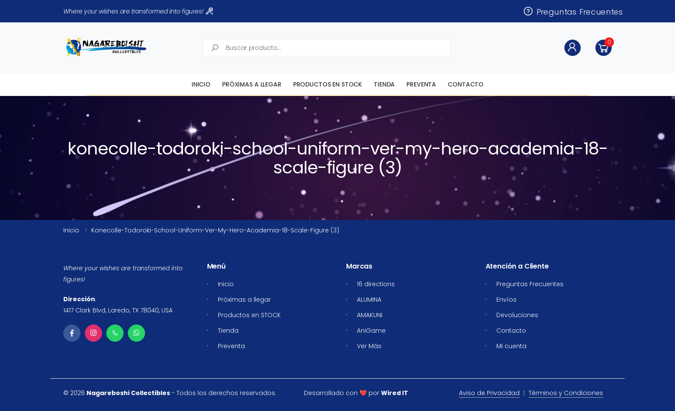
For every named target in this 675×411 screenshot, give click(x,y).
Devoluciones (517, 315)
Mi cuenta (511, 346)
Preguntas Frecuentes (573, 11)
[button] (603, 48)
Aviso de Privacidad (489, 393)
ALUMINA (369, 299)
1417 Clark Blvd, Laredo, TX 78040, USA (118, 310)
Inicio (201, 84)
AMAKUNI (369, 315)
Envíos (506, 299)
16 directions (376, 284)
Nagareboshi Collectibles (128, 393)
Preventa (421, 84)
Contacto (465, 84)
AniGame (371, 330)
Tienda (384, 84)
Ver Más (369, 346)
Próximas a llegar (252, 84)
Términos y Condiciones (566, 393)
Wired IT (394, 393)
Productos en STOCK (327, 84)
